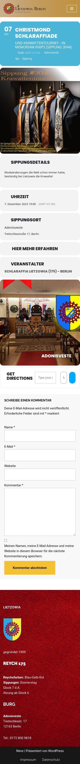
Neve (19, 751)
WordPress (56, 751)
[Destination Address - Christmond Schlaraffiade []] (63, 377)
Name (9, 427)
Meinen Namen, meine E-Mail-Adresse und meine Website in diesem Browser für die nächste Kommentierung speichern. (39, 551)
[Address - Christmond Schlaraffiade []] (45, 377)
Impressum (28, 760)
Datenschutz (51, 760)
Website (10, 466)
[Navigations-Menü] (72, 8)
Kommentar (13, 485)
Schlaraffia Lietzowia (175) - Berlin (38, 271)
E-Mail (9, 447)
